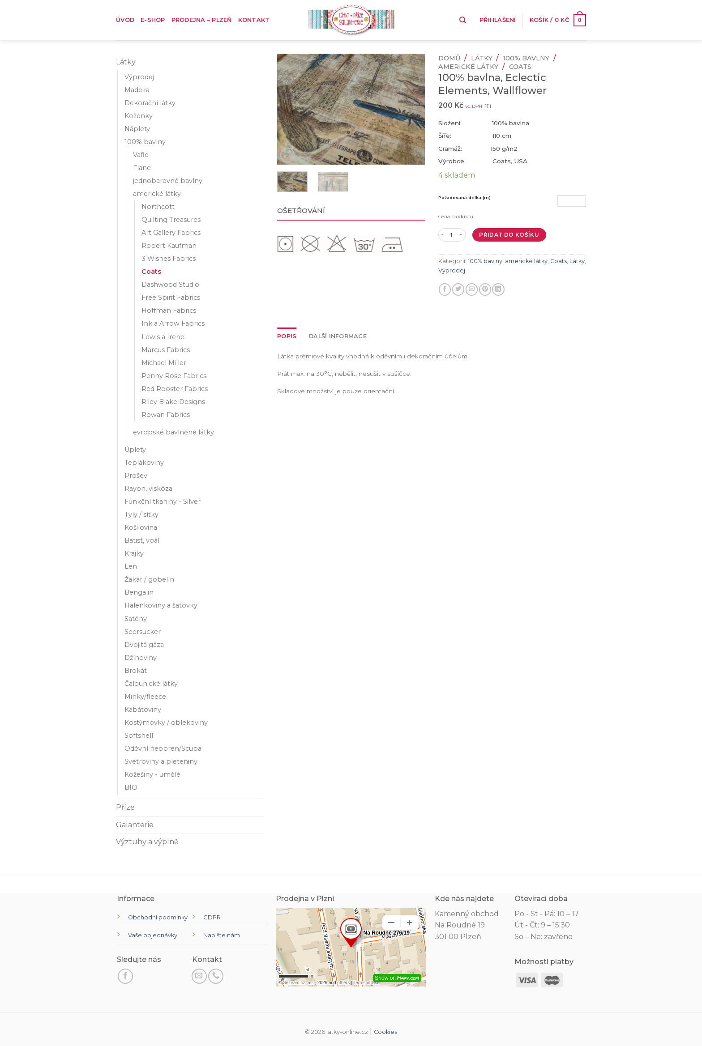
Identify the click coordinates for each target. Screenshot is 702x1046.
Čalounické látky (151, 684)
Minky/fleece (145, 697)
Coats (151, 272)
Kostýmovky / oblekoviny (166, 723)
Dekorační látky (150, 103)
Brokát (135, 671)
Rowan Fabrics (165, 415)
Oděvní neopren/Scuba (162, 748)
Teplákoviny (144, 463)
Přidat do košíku (509, 234)
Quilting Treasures (171, 220)
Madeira (137, 90)
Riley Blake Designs (173, 402)
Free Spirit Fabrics (170, 297)
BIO (130, 787)
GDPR (212, 917)
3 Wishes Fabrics (168, 259)
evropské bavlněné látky (173, 432)
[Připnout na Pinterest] (485, 289)
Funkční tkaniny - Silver (162, 501)
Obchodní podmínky (158, 917)
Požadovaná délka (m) (464, 197)
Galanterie (135, 825)
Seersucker (142, 632)
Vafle (141, 155)
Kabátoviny (142, 710)
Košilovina (140, 527)
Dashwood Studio (170, 285)
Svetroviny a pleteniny (160, 761)
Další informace (338, 336)
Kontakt (254, 20)
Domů (449, 58)
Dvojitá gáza (144, 645)
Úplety (135, 450)
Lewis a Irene (162, 337)
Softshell (138, 735)
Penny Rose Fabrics (173, 376)
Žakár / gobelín (149, 579)
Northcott (158, 207)
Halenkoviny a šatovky (160, 605)
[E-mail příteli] (472, 289)
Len (130, 566)
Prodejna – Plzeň (201, 20)
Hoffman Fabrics (168, 310)
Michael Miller (163, 363)
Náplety (137, 129)
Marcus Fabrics (165, 350)
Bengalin (139, 592)
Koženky (138, 116)
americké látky (157, 194)
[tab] (286, 336)
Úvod (125, 20)
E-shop (153, 20)
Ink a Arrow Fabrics (173, 323)
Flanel (143, 168)
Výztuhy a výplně (147, 842)
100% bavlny (145, 142)
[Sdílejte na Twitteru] (458, 289)
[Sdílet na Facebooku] (445, 289)
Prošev (135, 476)
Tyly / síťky (141, 514)
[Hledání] (462, 20)
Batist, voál (141, 540)
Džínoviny (140, 658)
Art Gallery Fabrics (171, 233)
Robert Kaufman (169, 246)
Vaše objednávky (152, 935)
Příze (125, 807)
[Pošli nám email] (199, 976)
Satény (135, 619)
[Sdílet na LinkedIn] (498, 289)
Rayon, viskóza (148, 489)
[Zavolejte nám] (215, 976)
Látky (126, 62)
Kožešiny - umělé (152, 774)
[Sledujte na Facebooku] (125, 976)
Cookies (385, 1032)
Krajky (134, 553)
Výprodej (139, 77)
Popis (286, 336)
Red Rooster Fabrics (174, 389)
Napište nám (221, 935)
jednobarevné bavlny (167, 181)
